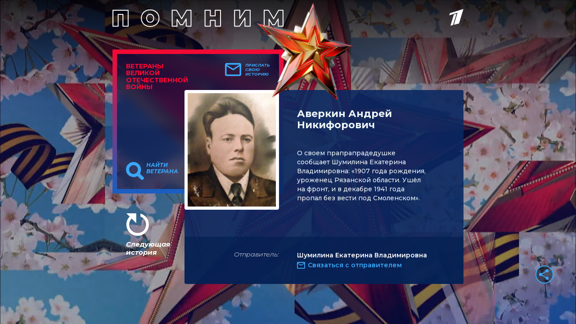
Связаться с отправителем (355, 265)
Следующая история (148, 248)
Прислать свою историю (257, 69)
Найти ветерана (162, 168)
